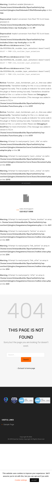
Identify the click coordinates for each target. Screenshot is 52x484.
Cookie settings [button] (21, 480)
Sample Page (9, 424)
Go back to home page (26, 368)
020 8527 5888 (25, 212)
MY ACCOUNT (26, 183)
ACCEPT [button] (34, 480)
